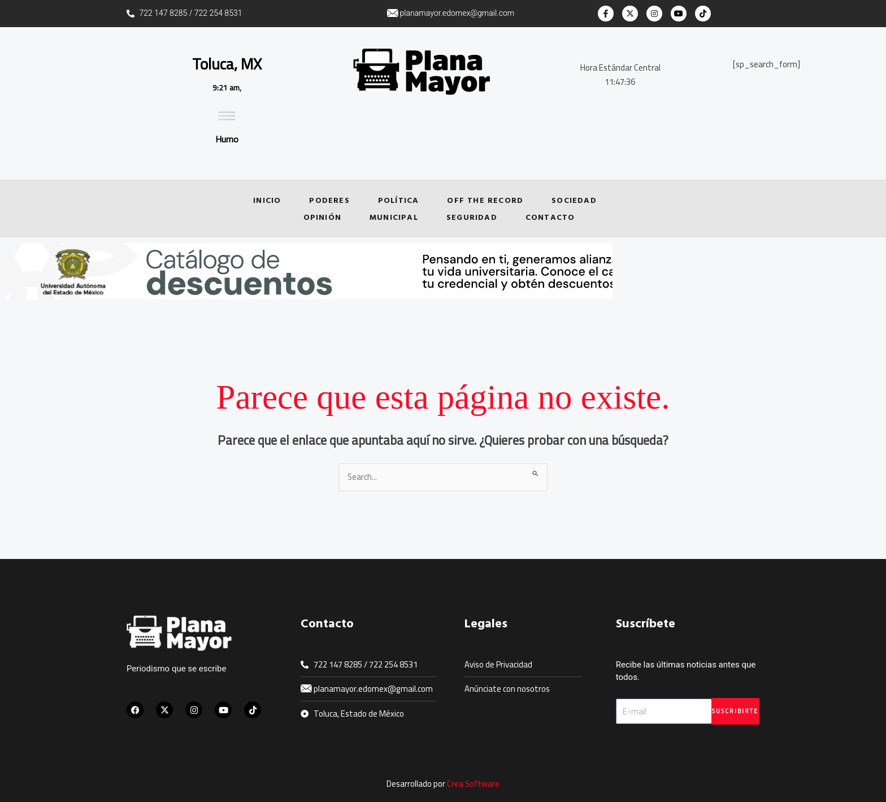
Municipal (394, 217)
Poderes (329, 200)
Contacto (550, 217)
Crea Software (473, 784)
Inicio (267, 200)
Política (398, 200)
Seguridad (471, 217)
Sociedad (574, 200)
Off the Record (485, 200)
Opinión (322, 217)
